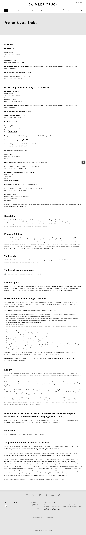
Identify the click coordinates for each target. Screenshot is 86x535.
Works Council (53, 10)
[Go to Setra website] (77, 524)
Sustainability (37, 10)
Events (60, 10)
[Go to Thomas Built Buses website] (23, 524)
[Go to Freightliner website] (9, 524)
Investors (45, 10)
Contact (34, 502)
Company (16, 10)
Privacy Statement (50, 517)
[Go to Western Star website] (36, 524)
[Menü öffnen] (6, 10)
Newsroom (72, 10)
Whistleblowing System (34, 506)
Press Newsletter (35, 508)
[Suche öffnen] (81, 10)
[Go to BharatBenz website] (63, 524)
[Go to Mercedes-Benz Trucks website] (50, 524)
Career (66, 10)
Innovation (29, 10)
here (25, 206)
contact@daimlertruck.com (16, 62)
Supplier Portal (35, 504)
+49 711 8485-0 (12, 60)
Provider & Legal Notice (37, 517)
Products (22, 10)
